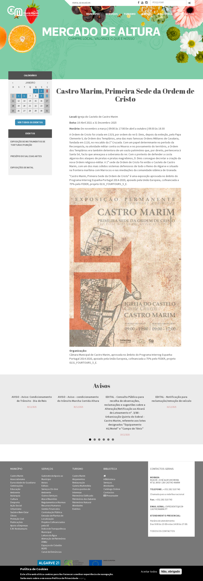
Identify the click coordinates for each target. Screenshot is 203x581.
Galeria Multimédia (81, 485)
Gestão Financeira (50, 509)
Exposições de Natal (22, 167)
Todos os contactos (162, 531)
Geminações (16, 485)
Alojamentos (78, 479)
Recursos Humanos (51, 505)
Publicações (16, 522)
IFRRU (44, 542)
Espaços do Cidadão (51, 545)
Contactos (186, 14)
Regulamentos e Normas (53, 502)
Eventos (76, 509)
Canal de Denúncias (51, 552)
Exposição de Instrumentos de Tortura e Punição (28, 143)
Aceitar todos (149, 571)
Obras (13, 515)
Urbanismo (15, 509)
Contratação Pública (51, 512)
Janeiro (30, 82)
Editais (44, 485)
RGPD (44, 548)
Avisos (44, 482)
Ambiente (15, 492)
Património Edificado (82, 495)
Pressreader (110, 495)
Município (93, 14)
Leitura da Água (49, 535)
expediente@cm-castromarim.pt (167, 508)
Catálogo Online (111, 489)
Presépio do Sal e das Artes (26, 156)
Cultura (14, 499)
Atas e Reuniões (49, 499)
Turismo (130, 14)
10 (47, 96)
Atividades (77, 505)
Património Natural (81, 502)
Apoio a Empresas (19, 525)
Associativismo (17, 479)
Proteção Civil (17, 518)
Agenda (147, 14)
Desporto (15, 502)
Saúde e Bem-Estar (19, 512)
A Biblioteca (109, 479)
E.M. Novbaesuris (18, 528)
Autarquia (15, 495)
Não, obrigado (170, 571)
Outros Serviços (49, 495)
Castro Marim (16, 475)
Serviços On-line (49, 489)
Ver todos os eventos (30, 122)
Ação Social (16, 505)
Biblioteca (165, 14)
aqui (81, 578)
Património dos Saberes (84, 499)
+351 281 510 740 (171, 489)
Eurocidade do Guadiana (22, 482)
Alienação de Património (53, 538)
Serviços (112, 14)
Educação (15, 489)
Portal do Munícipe (81, 3)
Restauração (78, 482)
